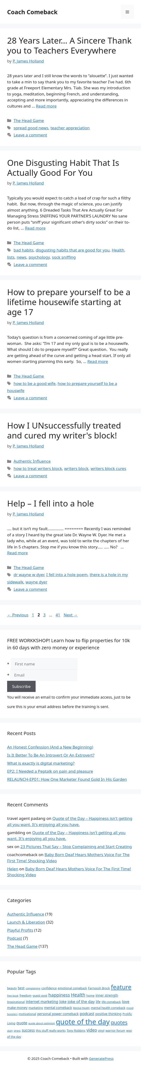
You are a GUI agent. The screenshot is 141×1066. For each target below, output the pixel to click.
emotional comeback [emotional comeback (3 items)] (72, 988)
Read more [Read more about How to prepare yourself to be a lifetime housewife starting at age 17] (97, 361)
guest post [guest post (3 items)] (40, 996)
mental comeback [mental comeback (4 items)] (58, 1007)
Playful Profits (20, 930)
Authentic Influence (32, 461)
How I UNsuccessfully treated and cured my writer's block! (64, 430)
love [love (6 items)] (125, 1001)
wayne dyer (36, 582)
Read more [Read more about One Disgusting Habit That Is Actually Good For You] (35, 228)
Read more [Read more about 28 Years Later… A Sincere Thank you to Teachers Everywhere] (46, 106)
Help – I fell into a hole (50, 503)
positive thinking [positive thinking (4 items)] (108, 1014)
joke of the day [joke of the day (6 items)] (81, 1001)
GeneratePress (101, 1058)
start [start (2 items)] (10, 1030)
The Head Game (29, 120)
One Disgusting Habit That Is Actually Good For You (63, 167)
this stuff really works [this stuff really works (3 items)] (51, 1031)
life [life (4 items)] (98, 1001)
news (21, 257)
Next (71, 615)
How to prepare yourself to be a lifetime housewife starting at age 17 (68, 301)
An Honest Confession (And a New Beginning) (50, 747)
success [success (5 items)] (28, 1030)
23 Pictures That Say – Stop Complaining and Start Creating (76, 846)
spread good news (31, 128)
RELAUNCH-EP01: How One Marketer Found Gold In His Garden (67, 779)
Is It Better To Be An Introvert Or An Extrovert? (50, 755)
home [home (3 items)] (90, 996)
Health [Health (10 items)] (78, 995)
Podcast (14, 938)
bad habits (23, 250)
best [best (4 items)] (21, 988)
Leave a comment (30, 135)
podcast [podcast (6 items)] (87, 1013)
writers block (76, 468)
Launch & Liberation (26, 922)
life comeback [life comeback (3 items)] (111, 1002)
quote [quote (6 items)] (21, 1022)
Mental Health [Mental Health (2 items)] (81, 1008)
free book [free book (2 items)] (13, 995)
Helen (12, 869)
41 (58, 615)
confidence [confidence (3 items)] (49, 988)
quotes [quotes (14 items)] (119, 1022)
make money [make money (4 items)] (17, 1007)
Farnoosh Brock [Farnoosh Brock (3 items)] (99, 988)
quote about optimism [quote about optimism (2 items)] (41, 1023)
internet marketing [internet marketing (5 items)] (42, 1001)
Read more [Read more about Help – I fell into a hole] (17, 553)
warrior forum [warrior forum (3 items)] (115, 1031)
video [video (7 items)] (91, 1030)
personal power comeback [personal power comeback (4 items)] (58, 1014)
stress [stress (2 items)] (17, 1030)
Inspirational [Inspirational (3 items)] (16, 1002)
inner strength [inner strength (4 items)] (106, 995)
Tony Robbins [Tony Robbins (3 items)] (76, 1031)
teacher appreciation (70, 128)
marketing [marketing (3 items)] (35, 1008)
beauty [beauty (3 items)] (12, 988)
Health (118, 250)
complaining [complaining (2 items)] (33, 988)
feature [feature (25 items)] (121, 987)
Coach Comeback (32, 12)
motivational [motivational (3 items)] (27, 1014)
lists (10, 257)
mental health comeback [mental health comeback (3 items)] (108, 1008)
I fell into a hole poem (67, 574)
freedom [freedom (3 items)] (25, 996)
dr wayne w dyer (29, 574)
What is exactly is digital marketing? (41, 763)
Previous (17, 615)
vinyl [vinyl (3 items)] (101, 1031)
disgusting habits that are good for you (72, 250)
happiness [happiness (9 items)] (59, 995)
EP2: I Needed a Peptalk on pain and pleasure (50, 771)
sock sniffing (64, 257)
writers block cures (108, 468)
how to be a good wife (35, 383)
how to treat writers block (38, 468)
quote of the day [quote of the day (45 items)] (83, 1021)
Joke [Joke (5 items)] (62, 1001)
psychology (39, 257)
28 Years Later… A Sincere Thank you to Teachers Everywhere (69, 45)
